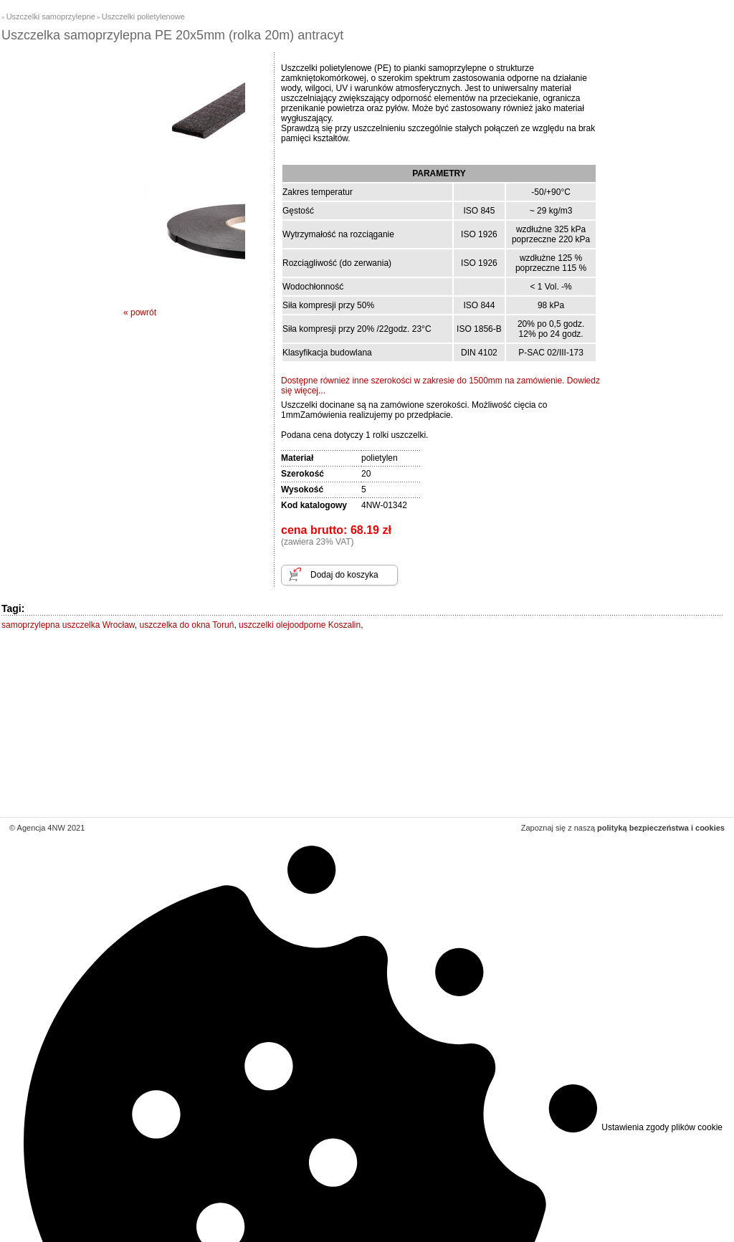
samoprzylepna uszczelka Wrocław (68, 625)
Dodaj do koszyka (344, 575)
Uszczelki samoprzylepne (50, 16)
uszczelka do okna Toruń (187, 625)
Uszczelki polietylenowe (143, 16)
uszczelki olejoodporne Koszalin (300, 625)
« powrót (139, 312)
